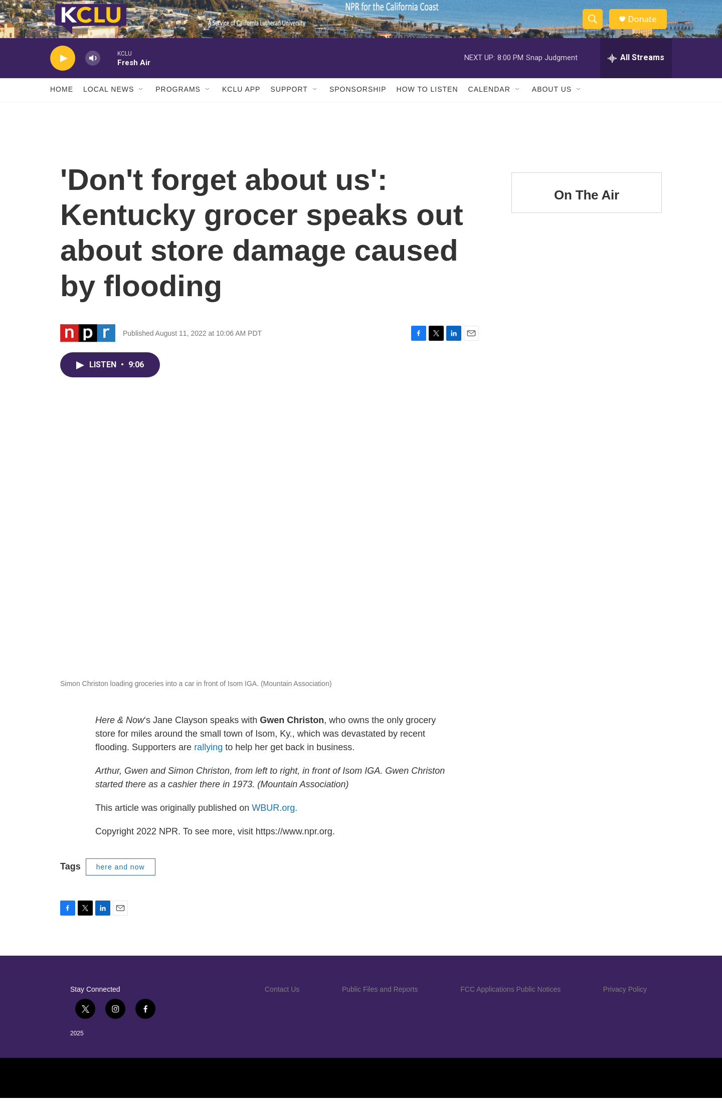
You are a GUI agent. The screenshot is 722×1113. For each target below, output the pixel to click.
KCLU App (241, 104)
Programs (178, 104)
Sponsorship (358, 104)
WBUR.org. (274, 822)
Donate (646, 26)
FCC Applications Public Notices (510, 1004)
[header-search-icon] (596, 27)
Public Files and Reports (380, 1004)
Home (61, 104)
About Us (552, 104)
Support (288, 104)
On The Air (586, 209)
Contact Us (282, 1004)
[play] (63, 73)
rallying (208, 762)
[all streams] (636, 73)
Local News (108, 104)
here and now (120, 881)
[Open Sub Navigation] (141, 104)
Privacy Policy (625, 1004)
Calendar (489, 104)
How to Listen (427, 104)
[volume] (92, 73)
